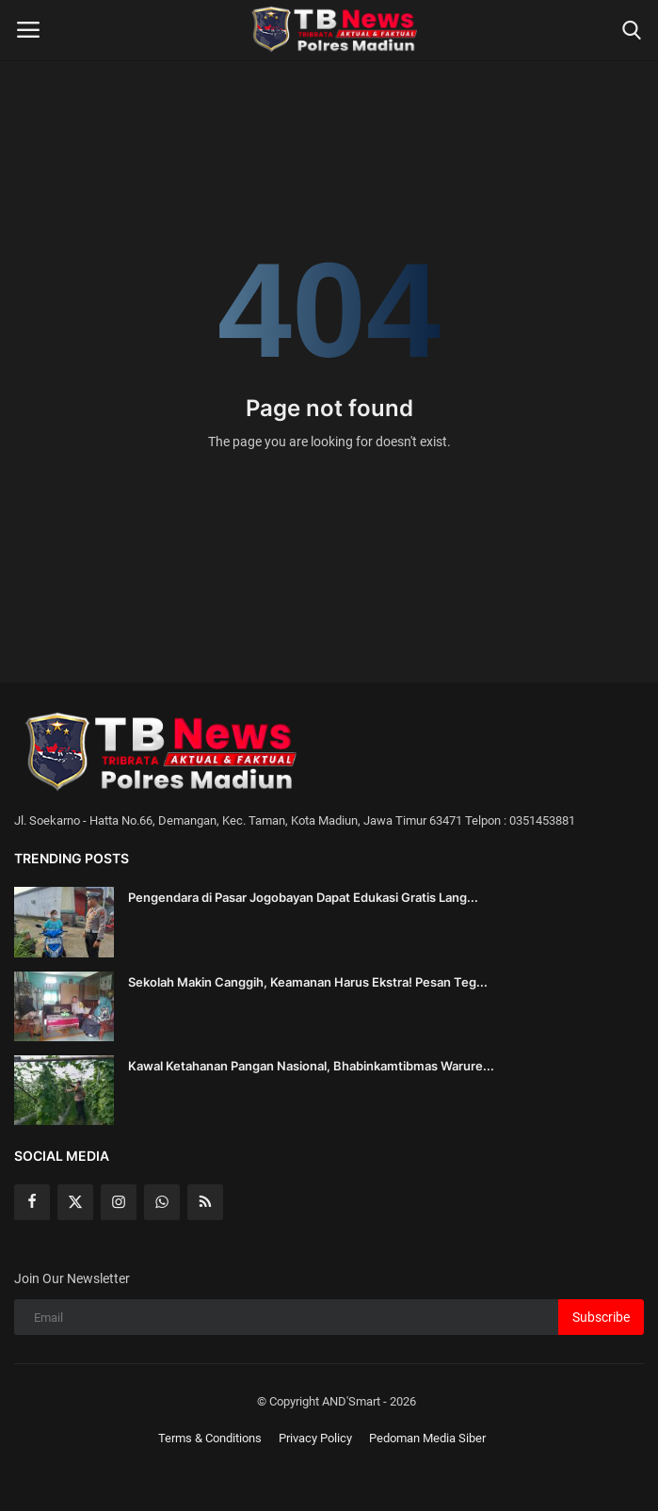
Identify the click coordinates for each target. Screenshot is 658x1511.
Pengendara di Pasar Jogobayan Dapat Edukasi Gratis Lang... (303, 897)
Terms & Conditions (210, 1438)
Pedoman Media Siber (427, 1438)
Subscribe (601, 1317)
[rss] (205, 1202)
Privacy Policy (315, 1438)
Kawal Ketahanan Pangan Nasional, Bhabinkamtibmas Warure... (311, 1065)
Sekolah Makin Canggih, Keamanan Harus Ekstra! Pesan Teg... (308, 981)
